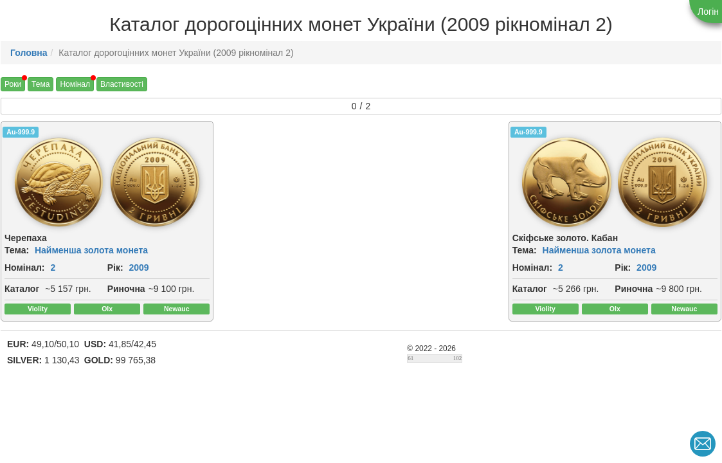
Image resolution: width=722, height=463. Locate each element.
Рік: (13, 282)
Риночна (23, 317)
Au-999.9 (20, 132)
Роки (13, 84)
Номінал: (25, 268)
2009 (36, 282)
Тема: (17, 250)
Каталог (22, 303)
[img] (135, 183)
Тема (41, 84)
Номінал (75, 84)
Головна (29, 53)
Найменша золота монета (91, 251)
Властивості (121, 84)
